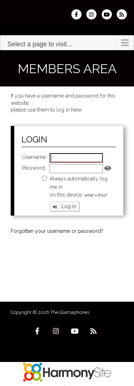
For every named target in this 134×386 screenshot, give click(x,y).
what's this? (95, 195)
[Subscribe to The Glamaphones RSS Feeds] (123, 14)
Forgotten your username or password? (57, 231)
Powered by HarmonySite (95, 356)
